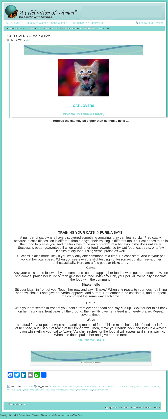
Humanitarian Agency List (88, 22)
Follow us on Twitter (151, 22)
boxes (80, 386)
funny (138, 386)
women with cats (84, 390)
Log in (157, 407)
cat (99, 386)
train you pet (70, 390)
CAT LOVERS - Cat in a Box (114, 386)
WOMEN (47, 29)
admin (28, 40)
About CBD (104, 28)
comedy (131, 386)
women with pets (100, 390)
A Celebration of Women (61, 386)
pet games (39, 390)
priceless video (57, 390)
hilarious (146, 386)
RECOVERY (89, 28)
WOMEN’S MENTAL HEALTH (68, 29)
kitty (158, 386)
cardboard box (90, 386)
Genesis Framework (132, 407)
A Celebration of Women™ (84, 11)
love (9, 390)
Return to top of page (17, 404)
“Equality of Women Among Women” (46, 22)
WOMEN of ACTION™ (15, 28)
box (74, 386)
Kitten (153, 386)
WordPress (147, 407)
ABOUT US (13, 22)
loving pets (29, 390)
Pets (47, 390)
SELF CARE (27, 386)
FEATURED (33, 29)
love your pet (17, 390)
